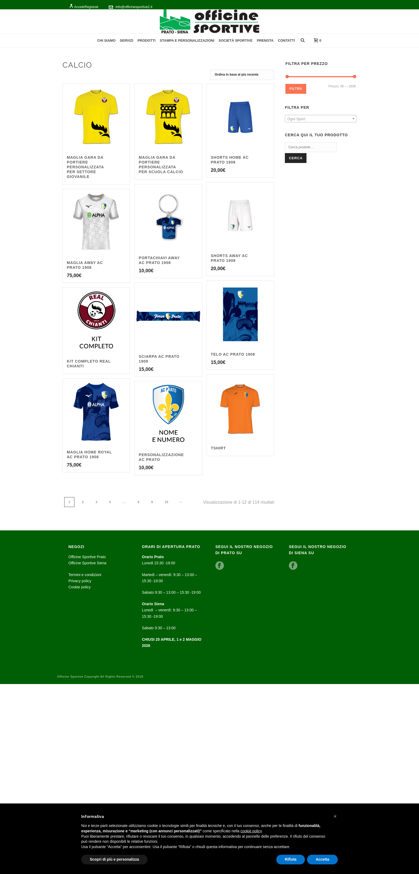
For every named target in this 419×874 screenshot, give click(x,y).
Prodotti (147, 40)
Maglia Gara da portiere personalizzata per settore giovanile (85, 167)
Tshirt (218, 448)
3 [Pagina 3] (96, 502)
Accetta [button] (322, 859)
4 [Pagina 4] (110, 502)
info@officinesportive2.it (133, 7)
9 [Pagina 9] (152, 502)
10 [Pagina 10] (166, 502)
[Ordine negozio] (242, 75)
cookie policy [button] (251, 831)
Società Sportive (236, 40)
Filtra (295, 89)
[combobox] (320, 118)
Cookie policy (79, 587)
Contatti (286, 40)
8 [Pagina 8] (138, 502)
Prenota (265, 40)
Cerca (295, 158)
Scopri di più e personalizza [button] (114, 859)
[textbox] (320, 119)
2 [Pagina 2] (83, 502)
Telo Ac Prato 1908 (233, 354)
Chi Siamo (106, 40)
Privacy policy (79, 581)
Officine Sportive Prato (87, 557)
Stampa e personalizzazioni (187, 40)
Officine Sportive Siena (87, 563)
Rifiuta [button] (291, 859)
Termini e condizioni (84, 575)
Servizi (126, 40)
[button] (335, 816)
